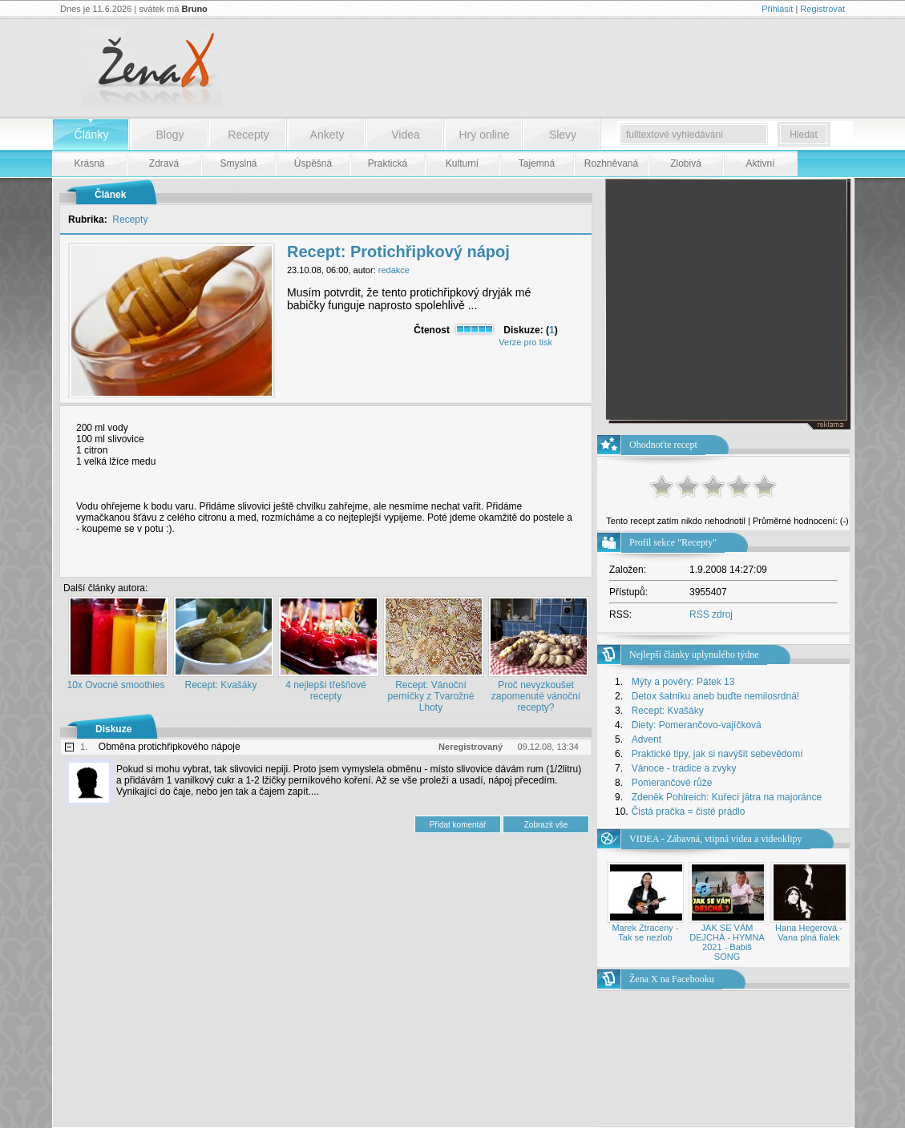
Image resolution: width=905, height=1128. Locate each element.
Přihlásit (777, 9)
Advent (646, 739)
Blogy (170, 134)
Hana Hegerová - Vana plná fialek (808, 932)
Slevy (562, 134)
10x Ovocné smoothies (115, 685)
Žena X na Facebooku (671, 979)
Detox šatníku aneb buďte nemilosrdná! (716, 696)
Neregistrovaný (470, 746)
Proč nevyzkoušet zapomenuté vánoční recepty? (535, 696)
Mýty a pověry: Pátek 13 (683, 681)
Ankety (327, 134)
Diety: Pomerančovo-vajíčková (697, 725)
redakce (394, 270)
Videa (405, 134)
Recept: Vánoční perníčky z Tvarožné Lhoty (431, 696)
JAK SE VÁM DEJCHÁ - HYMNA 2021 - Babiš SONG (727, 942)
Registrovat (822, 9)
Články (92, 134)
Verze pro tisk (525, 342)
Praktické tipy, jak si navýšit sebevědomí (717, 753)
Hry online (484, 134)
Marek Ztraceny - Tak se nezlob (645, 932)
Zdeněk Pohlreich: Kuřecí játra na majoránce (727, 797)
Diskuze (113, 729)
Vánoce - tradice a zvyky (684, 768)
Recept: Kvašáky (220, 685)
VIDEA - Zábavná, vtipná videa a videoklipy (715, 838)
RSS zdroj (711, 614)
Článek (110, 194)
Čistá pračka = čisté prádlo (688, 811)
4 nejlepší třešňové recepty (325, 690)
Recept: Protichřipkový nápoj (398, 251)
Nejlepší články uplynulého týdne (694, 654)
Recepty (248, 134)
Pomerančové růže (672, 782)
